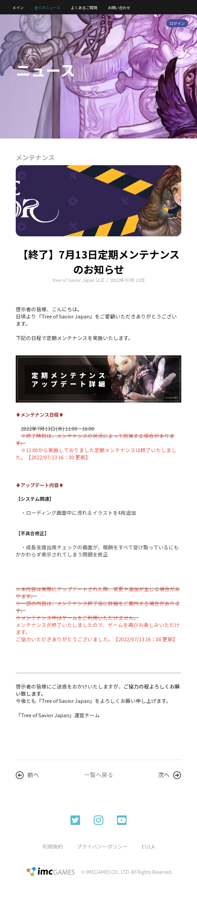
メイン (18, 7)
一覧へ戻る (98, 774)
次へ (169, 774)
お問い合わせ (119, 7)
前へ (27, 774)
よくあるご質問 (84, 7)
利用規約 (52, 846)
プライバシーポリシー (102, 846)
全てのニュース (47, 7)
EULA (148, 846)
